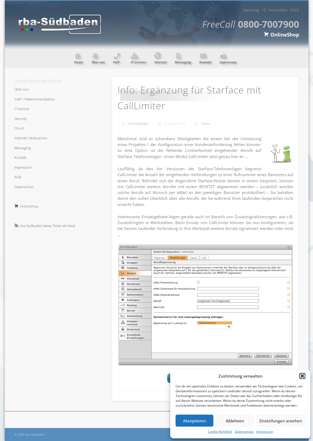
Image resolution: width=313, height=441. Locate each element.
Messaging (22, 147)
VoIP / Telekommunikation (34, 99)
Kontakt (20, 157)
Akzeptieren (194, 420)
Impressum (264, 431)
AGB (17, 177)
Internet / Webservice (30, 138)
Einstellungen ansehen (280, 420)
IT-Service (21, 108)
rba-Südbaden (138, 123)
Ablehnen (235, 420)
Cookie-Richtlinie (220, 431)
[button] (302, 376)
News (206, 123)
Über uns (21, 89)
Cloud (19, 128)
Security (20, 118)
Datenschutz (244, 431)
